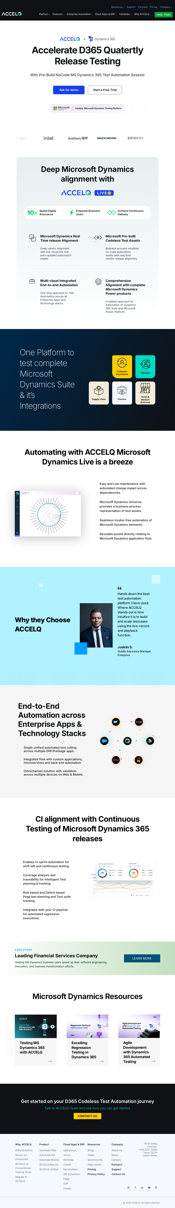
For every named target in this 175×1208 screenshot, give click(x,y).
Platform (44, 14)
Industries (125, 14)
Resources (117, 7)
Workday (68, 1159)
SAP (65, 1183)
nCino (66, 1155)
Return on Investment (21, 1157)
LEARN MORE (142, 958)
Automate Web (47, 1150)
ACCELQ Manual (48, 1164)
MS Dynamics (71, 1174)
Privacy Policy (96, 1174)
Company (166, 7)
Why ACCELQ (142, 14)
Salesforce (69, 1150)
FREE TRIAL (164, 14)
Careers (116, 1159)
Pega (66, 1178)
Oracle (67, 1164)
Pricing (153, 7)
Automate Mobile (49, 1159)
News (115, 1155)
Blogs (91, 1150)
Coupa (67, 1188)
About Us (117, 1150)
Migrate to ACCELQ (21, 1179)
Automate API (47, 1155)
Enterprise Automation (79, 14)
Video (91, 1155)
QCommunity (95, 1159)
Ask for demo (68, 90)
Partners (142, 7)
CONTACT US (87, 1116)
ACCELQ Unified (48, 1169)
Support (131, 7)
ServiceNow (70, 1169)
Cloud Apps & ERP (106, 14)
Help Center (95, 1164)
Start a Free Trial (104, 90)
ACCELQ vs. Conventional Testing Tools (23, 1168)
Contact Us (118, 1174)
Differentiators (23, 1150)
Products (58, 14)
